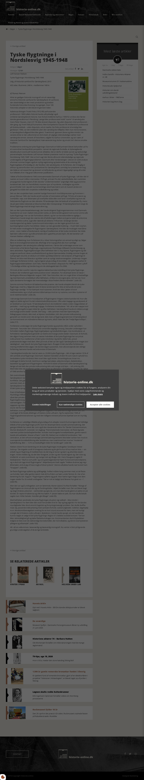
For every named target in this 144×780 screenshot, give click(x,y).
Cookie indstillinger (41, 404)
